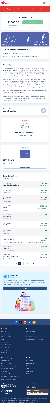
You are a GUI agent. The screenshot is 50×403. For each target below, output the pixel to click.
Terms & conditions (31, 368)
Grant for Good (5, 347)
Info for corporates (6, 336)
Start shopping (25, 288)
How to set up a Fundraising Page (10, 365)
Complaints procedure (32, 365)
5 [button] (30, 263)
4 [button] (27, 263)
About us (3, 331)
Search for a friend (31, 336)
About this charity (25, 139)
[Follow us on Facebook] (16, 323)
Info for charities (5, 334)
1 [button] (20, 263)
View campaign (25, 167)
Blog (2, 339)
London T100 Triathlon (7, 368)
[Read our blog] (34, 323)
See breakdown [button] (13, 27)
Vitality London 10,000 (6, 373)
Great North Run (5, 371)
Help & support (5, 350)
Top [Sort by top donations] (44, 176)
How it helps (4, 342)
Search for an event (6, 363)
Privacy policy (29, 371)
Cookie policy (29, 373)
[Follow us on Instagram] (25, 323)
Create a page (5, 360)
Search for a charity (31, 334)
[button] (25, 126)
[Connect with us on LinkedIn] (29, 323)
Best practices (30, 363)
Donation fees (30, 360)
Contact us (4, 352)
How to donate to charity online (34, 339)
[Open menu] (46, 3)
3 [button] (24, 263)
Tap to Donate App (6, 344)
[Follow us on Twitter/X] (20, 323)
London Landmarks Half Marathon (10, 376)
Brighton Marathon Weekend (8, 379)
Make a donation (30, 331)
